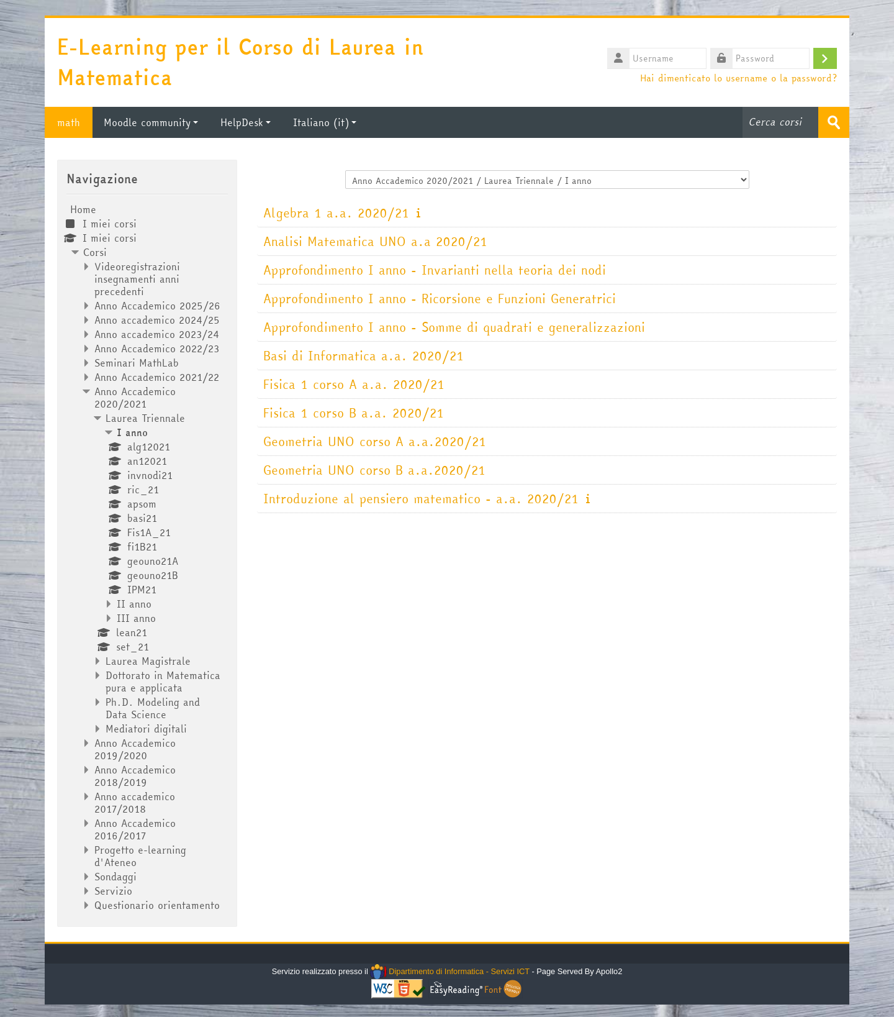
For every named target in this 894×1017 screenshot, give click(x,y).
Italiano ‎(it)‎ (324, 122)
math (68, 122)
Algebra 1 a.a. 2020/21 (336, 212)
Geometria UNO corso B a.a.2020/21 (374, 470)
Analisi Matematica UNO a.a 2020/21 (375, 241)
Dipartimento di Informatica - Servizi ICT (450, 971)
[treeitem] (147, 557)
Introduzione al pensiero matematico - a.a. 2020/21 (421, 498)
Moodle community (151, 122)
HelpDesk (245, 122)
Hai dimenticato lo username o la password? (738, 77)
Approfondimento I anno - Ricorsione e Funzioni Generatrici (439, 298)
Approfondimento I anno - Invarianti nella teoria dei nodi (434, 270)
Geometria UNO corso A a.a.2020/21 (374, 441)
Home (83, 209)
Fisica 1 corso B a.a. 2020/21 (353, 412)
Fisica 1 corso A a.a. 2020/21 (354, 384)
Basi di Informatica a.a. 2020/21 (363, 355)
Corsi (95, 252)
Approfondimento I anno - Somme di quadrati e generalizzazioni (454, 327)
